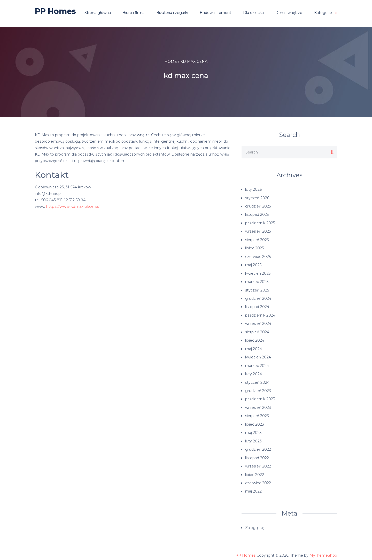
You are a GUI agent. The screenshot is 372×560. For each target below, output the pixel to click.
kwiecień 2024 (258, 354)
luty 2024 (253, 371)
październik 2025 (260, 222)
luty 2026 (253, 189)
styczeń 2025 (257, 288)
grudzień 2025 (258, 206)
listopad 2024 (257, 305)
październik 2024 (260, 313)
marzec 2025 (256, 280)
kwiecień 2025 (257, 272)
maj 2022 (253, 487)
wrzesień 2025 (258, 230)
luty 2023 (253, 437)
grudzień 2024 (258, 297)
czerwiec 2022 (258, 479)
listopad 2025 (257, 214)
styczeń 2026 (257, 197)
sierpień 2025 (257, 239)
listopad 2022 (257, 454)
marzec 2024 (257, 363)
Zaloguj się (254, 523)
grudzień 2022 (258, 445)
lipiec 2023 (254, 421)
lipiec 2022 (254, 470)
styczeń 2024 (257, 379)
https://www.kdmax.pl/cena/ (71, 206)
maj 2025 (253, 264)
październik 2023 (260, 396)
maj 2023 (253, 429)
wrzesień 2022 (258, 462)
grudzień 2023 (258, 388)
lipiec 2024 (254, 338)
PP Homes (55, 11)
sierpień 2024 (257, 330)
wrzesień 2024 (258, 321)
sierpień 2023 (257, 412)
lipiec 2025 (254, 247)
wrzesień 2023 (258, 404)
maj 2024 (253, 346)
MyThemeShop (323, 551)
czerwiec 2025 (258, 255)
